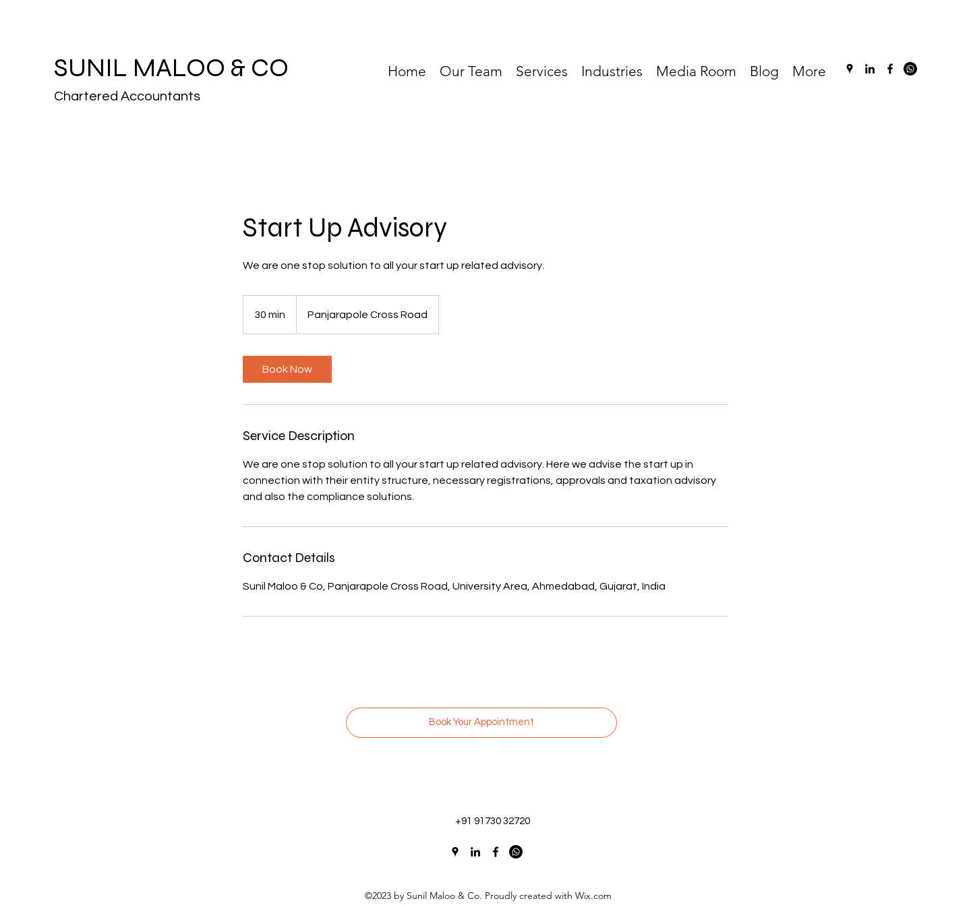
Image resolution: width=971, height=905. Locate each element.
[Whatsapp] (910, 68)
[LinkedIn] (870, 68)
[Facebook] (890, 68)
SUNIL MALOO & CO (171, 68)
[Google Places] (849, 68)
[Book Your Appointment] (481, 723)
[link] (287, 369)
